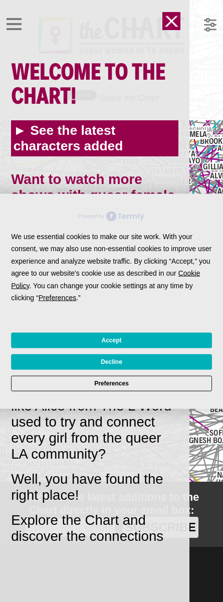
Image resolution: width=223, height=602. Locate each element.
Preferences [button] (57, 298)
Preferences (111, 383)
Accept (111, 340)
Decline (111, 361)
